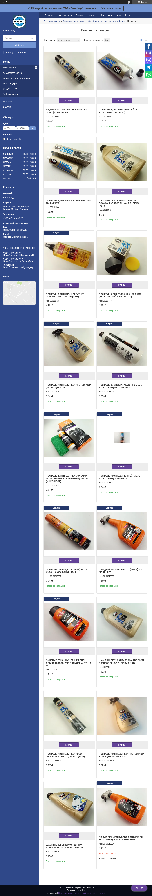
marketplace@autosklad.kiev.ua (16, 237)
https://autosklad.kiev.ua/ (15, 230)
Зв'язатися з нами (111, 8)
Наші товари (10, 67)
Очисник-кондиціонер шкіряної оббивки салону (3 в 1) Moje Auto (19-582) (69, 663)
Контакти (92, 15)
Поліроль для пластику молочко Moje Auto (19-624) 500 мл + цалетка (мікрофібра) (67, 479)
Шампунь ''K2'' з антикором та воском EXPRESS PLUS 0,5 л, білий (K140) (119, 203)
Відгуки (7, 106)
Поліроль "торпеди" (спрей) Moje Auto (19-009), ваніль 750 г (66, 570)
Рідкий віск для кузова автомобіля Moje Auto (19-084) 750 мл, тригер (121, 838)
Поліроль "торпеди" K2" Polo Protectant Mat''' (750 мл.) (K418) (65, 755)
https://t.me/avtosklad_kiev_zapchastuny (19, 244)
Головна (49, 15)
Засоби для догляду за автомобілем (106, 21)
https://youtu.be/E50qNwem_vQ (18, 255)
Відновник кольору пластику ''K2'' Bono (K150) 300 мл (67, 111)
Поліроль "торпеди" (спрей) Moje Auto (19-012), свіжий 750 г (119, 477)
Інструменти (12, 94)
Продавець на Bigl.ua (76, 890)
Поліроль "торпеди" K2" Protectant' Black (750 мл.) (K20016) (121, 755)
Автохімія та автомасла (18, 78)
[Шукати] (32, 38)
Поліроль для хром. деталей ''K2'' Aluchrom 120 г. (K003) (119, 111)
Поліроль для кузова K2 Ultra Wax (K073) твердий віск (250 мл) (120, 295)
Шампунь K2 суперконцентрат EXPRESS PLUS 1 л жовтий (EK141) (65, 846)
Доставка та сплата (111, 15)
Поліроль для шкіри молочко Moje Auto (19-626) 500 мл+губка (120, 386)
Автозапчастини (14, 73)
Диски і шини (12, 88)
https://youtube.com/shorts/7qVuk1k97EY (23, 261)
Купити (68, 100)
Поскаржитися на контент (69, 893)
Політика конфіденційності (93, 893)
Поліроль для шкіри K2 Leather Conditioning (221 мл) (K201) (65, 295)
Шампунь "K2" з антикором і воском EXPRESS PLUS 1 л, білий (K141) (121, 661)
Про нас (7, 101)
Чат (139, 888)
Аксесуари (11, 83)
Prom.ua (90, 887)
